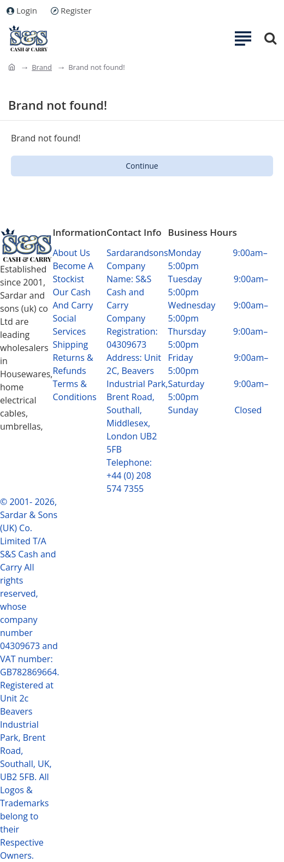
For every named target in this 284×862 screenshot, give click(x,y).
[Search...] (270, 38)
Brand (42, 67)
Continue (142, 165)
